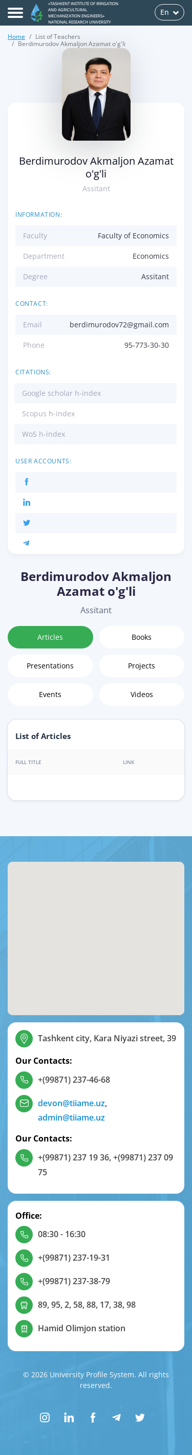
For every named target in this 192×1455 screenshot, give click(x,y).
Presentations (50, 665)
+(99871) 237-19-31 (74, 1257)
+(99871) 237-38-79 (74, 1281)
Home (16, 36)
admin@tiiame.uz (71, 1117)
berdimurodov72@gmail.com (119, 324)
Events (50, 694)
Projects (141, 665)
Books (142, 637)
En (169, 12)
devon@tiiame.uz (71, 1103)
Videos (142, 694)
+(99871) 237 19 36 (73, 1157)
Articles (50, 637)
